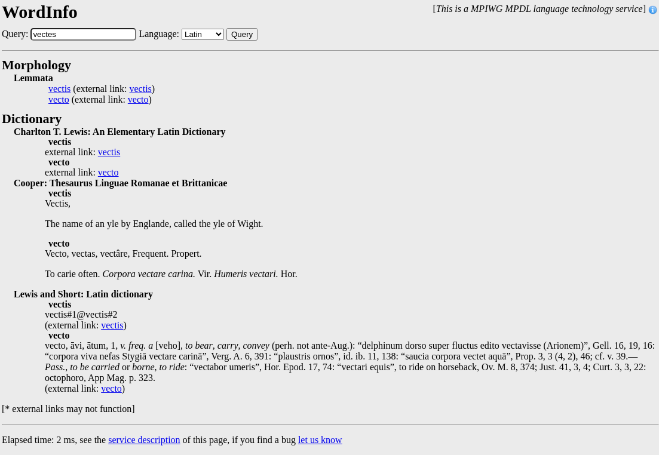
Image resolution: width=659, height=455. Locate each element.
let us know (320, 440)
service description (144, 440)
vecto (58, 99)
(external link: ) (101, 89)
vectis (59, 89)
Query (242, 34)
